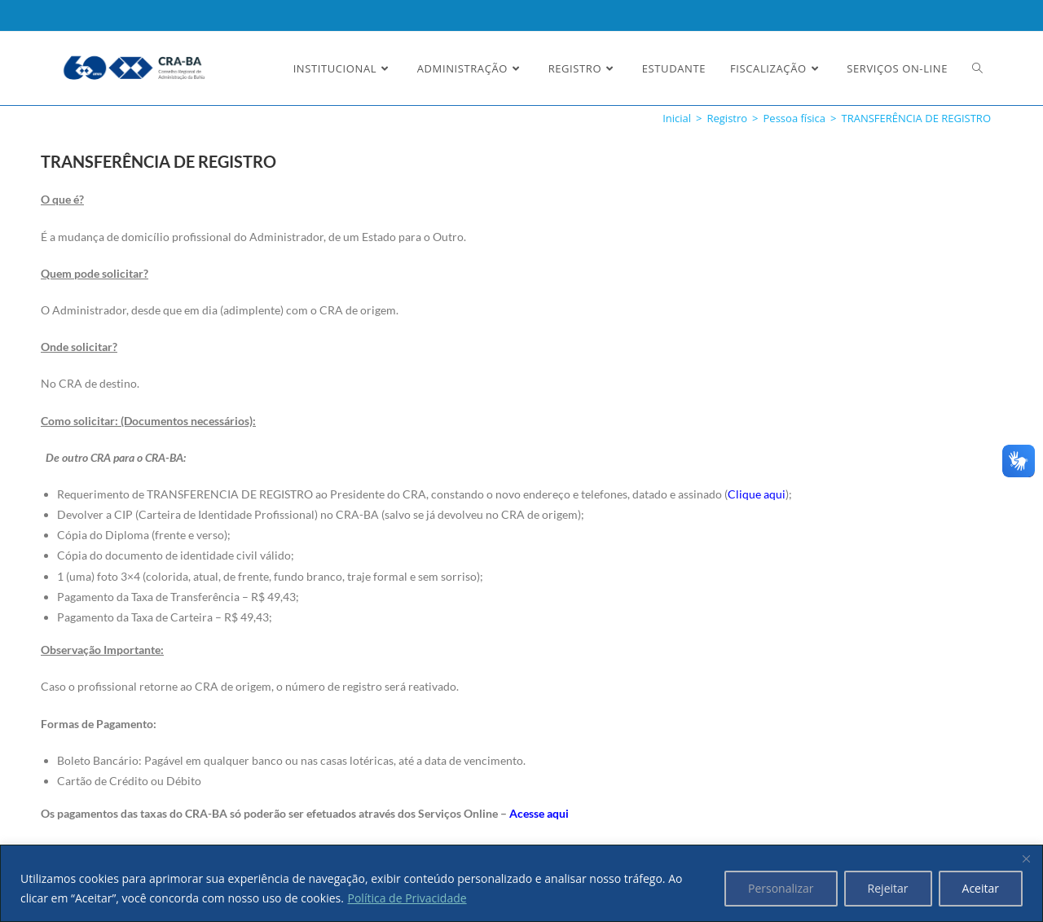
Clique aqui (757, 494)
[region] (521, 883)
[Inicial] (676, 118)
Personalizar (781, 888)
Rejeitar (888, 888)
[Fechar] (1026, 858)
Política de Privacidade (407, 898)
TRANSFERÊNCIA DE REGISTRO (917, 118)
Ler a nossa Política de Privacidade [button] (126, 26)
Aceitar (980, 888)
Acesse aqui (539, 813)
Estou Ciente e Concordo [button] (939, 29)
